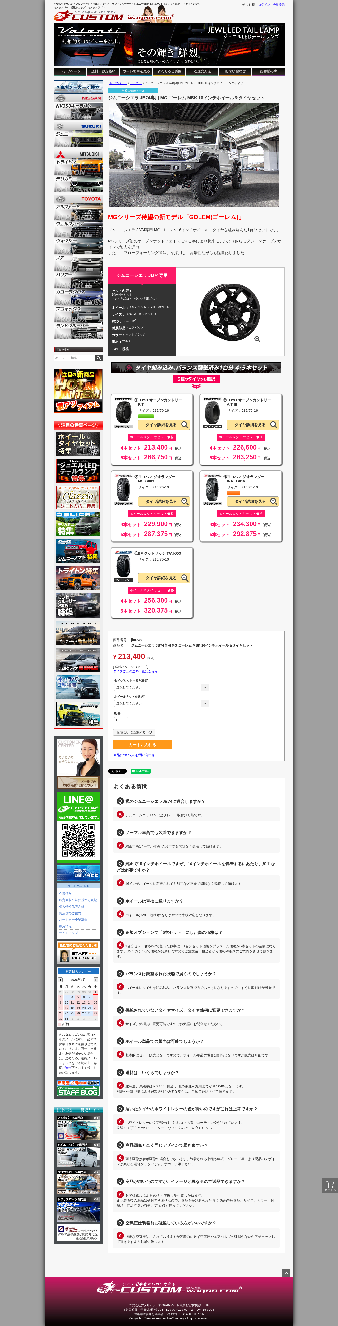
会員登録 (279, 4)
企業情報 (65, 893)
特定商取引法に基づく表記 (78, 900)
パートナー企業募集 (73, 920)
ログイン (264, 4)
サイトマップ (68, 933)
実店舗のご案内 (70, 913)
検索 (99, 358)
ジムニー (136, 83)
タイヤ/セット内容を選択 (132, 680)
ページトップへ (286, 1273)
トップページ (118, 83)
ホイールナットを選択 (130, 696)
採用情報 (65, 926)
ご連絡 (66, 1067)
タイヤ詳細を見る (161, 425)
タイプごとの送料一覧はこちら (135, 671)
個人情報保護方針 (71, 906)
